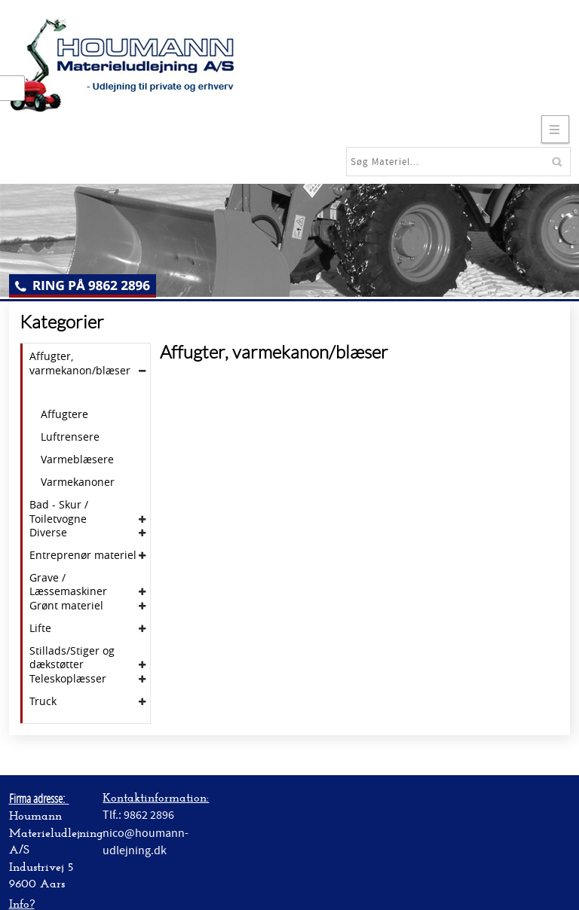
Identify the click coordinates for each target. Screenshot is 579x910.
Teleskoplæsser (67, 679)
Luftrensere (70, 437)
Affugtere (64, 414)
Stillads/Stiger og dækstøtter (72, 657)
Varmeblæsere (77, 459)
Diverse (48, 532)
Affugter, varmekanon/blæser (79, 363)
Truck (43, 701)
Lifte (40, 628)
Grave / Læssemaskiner (68, 584)
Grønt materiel (66, 605)
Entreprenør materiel (82, 555)
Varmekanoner (78, 482)
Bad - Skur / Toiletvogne (58, 511)
